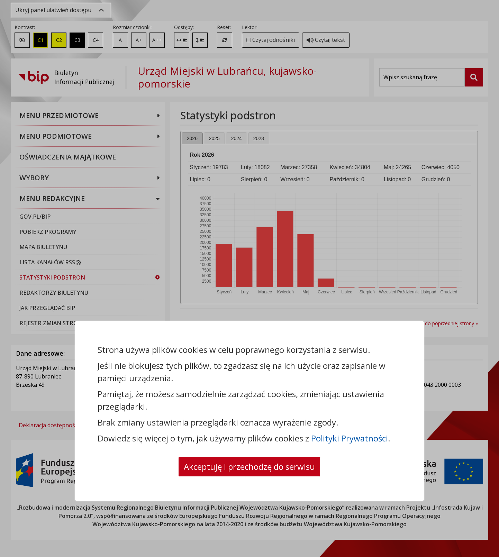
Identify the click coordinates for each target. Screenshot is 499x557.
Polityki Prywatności (349, 438)
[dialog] (249, 278)
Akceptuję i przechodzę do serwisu (249, 466)
